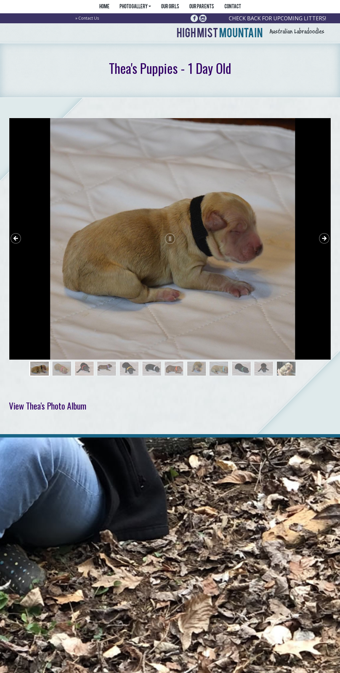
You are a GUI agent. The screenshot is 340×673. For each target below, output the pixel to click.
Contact (232, 7)
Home (104, 7)
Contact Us (88, 18)
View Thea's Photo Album (47, 405)
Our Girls (170, 7)
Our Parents (201, 7)
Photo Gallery (135, 7)
